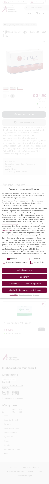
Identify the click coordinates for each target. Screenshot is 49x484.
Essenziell (12, 259)
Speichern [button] (24, 276)
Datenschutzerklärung (10, 224)
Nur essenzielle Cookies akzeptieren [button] (24, 283)
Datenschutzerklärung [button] (25, 295)
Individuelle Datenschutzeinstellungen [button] (24, 290)
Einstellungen (7, 230)
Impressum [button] (36, 295)
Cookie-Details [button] (14, 295)
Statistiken (35, 259)
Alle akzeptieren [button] (24, 270)
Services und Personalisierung (15, 262)
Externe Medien (37, 262)
